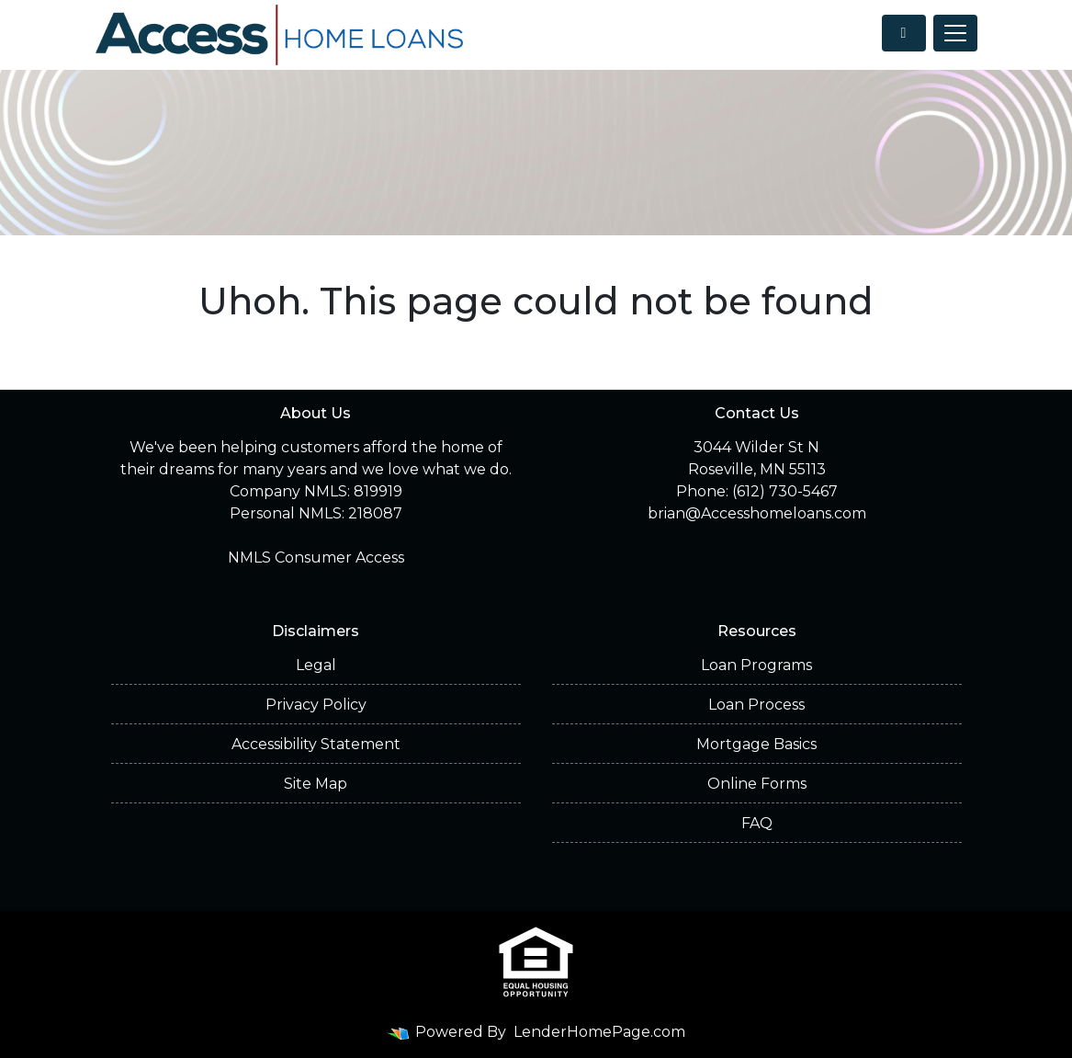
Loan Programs (756, 665)
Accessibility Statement (316, 744)
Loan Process (756, 704)
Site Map (315, 783)
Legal (316, 665)
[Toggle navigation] (955, 33)
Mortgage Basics (756, 744)
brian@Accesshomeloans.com (757, 513)
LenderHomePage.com (599, 1032)
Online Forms (757, 783)
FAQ (757, 823)
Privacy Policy (316, 704)
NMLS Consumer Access (316, 557)
